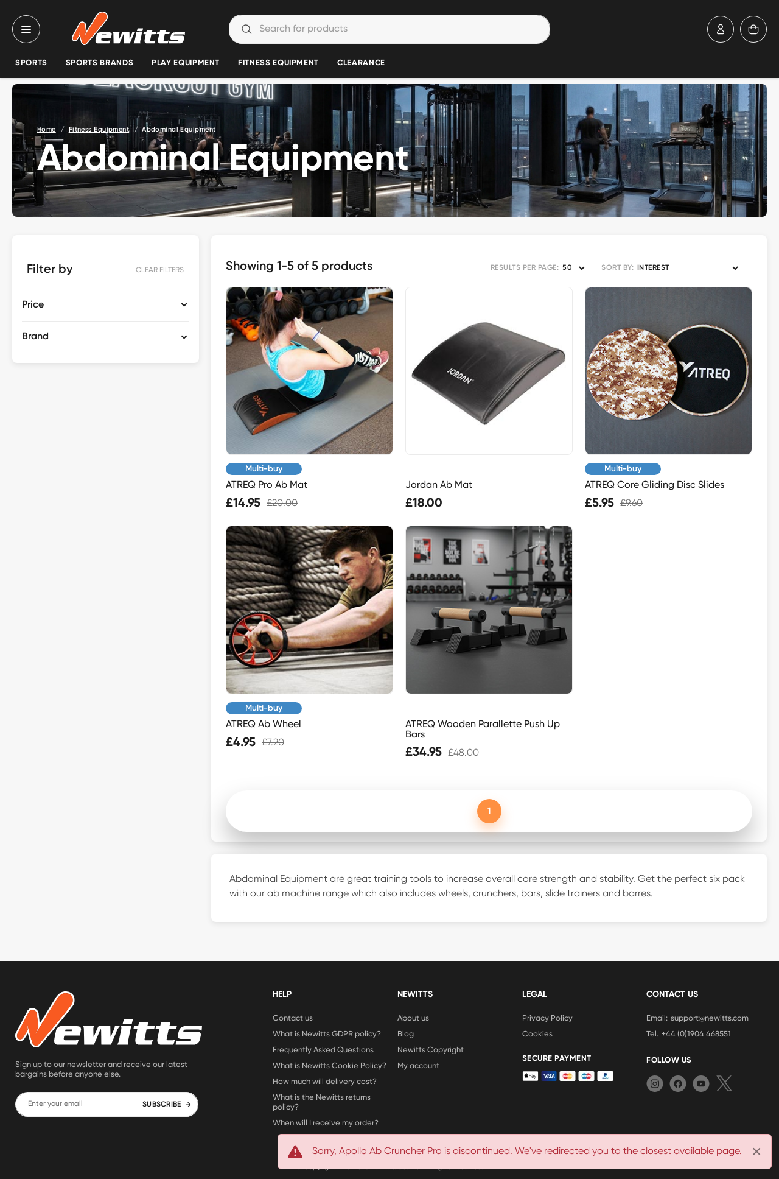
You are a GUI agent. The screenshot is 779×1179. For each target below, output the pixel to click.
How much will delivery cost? (325, 1081)
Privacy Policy (547, 1017)
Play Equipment (186, 63)
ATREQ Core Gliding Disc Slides (654, 484)
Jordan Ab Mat (438, 484)
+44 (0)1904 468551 (696, 1033)
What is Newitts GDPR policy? (327, 1033)
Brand (35, 337)
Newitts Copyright (430, 1049)
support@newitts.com (710, 1017)
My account (418, 1065)
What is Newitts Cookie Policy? (329, 1065)
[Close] (756, 1151)
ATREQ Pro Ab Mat (266, 484)
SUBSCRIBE (167, 1104)
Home (46, 129)
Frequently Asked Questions (323, 1049)
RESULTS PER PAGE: (525, 268)
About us (413, 1017)
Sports (31, 63)
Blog (405, 1033)
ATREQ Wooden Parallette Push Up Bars (482, 729)
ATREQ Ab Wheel (263, 724)
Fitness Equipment (278, 63)
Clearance (361, 63)
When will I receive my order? (326, 1122)
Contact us (293, 1017)
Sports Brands (99, 63)
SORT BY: (617, 268)
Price (33, 305)
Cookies (537, 1033)
